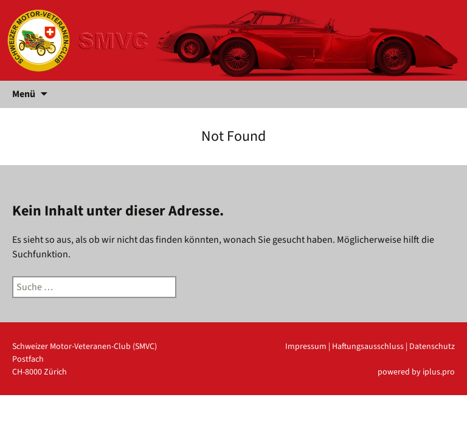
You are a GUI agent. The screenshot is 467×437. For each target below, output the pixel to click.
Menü (23, 94)
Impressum (306, 346)
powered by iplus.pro (416, 372)
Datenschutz (432, 346)
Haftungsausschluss (368, 346)
